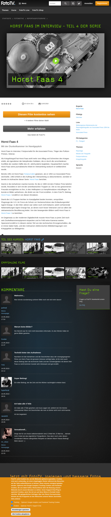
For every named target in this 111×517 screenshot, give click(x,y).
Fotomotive (19, 18)
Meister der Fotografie (83, 154)
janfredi (4, 308)
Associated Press (81, 132)
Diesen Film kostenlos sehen (36, 114)
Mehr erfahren (36, 128)
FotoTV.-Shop (37, 10)
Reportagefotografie (36, 18)
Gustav (4, 339)
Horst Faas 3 (6, 213)
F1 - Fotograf (80, 141)
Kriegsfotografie (81, 159)
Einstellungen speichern (20, 510)
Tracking (16, 502)
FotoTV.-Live (24, 10)
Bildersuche (73, 3)
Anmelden (88, 3)
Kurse (13, 10)
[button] (56, 61)
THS (3, 365)
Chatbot (16, 506)
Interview (79, 117)
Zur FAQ (82, 305)
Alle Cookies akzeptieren (20, 514)
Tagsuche (79, 3)
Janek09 (4, 416)
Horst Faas (34, 179)
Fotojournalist (29, 174)
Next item (108, 248)
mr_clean (4, 442)
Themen (5, 10)
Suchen (66, 3)
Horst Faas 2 (6, 195)
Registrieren (102, 3)
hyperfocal (5, 390)
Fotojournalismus (81, 156)
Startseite (6, 18)
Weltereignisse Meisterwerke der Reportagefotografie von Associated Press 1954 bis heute (92, 127)
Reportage (79, 151)
